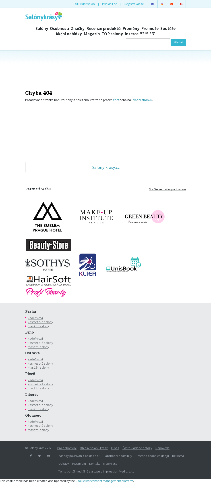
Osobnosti (59, 28)
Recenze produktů (103, 28)
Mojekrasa (110, 464)
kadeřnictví (35, 318)
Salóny (41, 28)
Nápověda (162, 448)
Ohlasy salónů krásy (94, 448)
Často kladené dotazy (137, 448)
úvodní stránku (142, 100)
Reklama (178, 456)
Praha (30, 311)
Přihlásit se (109, 4)
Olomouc (33, 415)
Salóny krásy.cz (106, 167)
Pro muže (150, 28)
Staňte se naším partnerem (167, 189)
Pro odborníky (67, 448)
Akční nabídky (69, 33)
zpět (116, 100)
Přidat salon (85, 4)
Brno (29, 332)
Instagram (79, 464)
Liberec (31, 394)
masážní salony (38, 326)
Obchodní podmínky (118, 456)
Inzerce (140, 33)
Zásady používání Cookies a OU (79, 456)
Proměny (130, 28)
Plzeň (30, 374)
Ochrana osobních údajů (152, 456)
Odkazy (63, 464)
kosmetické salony (40, 322)
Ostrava (32, 353)
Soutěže (168, 28)
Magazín (92, 33)
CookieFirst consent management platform (104, 481)
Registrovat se (134, 4)
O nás (115, 448)
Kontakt (94, 464)
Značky (78, 28)
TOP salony (112, 33)
